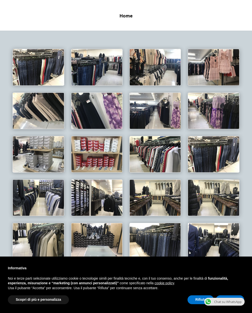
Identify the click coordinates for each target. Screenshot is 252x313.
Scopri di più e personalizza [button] (38, 299)
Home (126, 16)
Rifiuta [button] (200, 299)
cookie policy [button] (164, 283)
